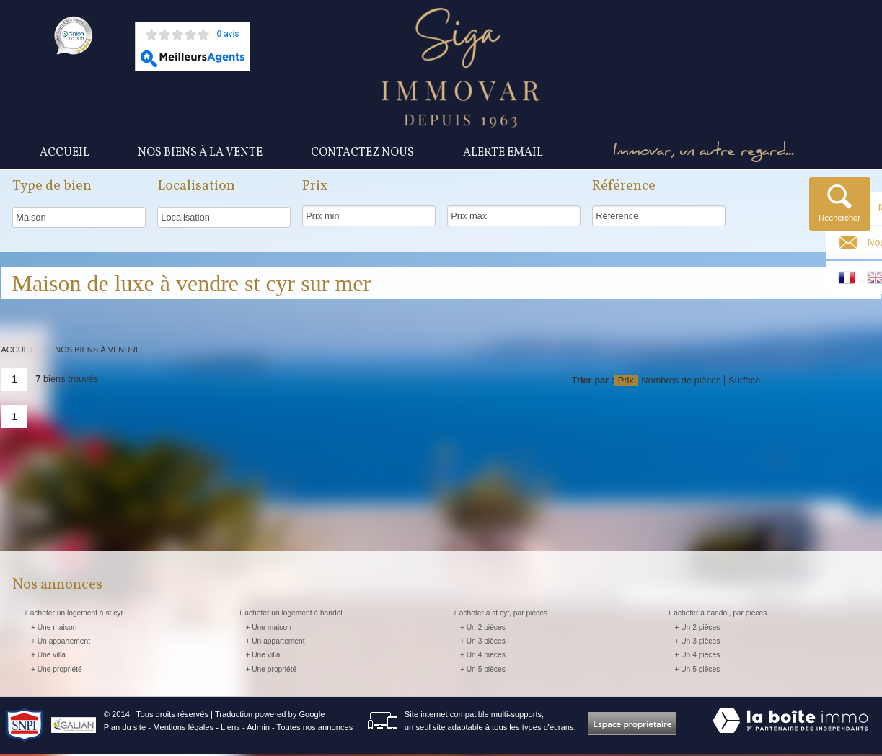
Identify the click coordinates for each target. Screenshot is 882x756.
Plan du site (125, 729)
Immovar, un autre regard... (711, 153)
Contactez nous (362, 153)
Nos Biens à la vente (200, 153)
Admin (258, 729)
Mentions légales (183, 729)
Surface (744, 382)
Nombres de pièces (680, 382)
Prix (626, 382)
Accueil (64, 153)
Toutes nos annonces (315, 729)
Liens (230, 729)
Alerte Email (503, 153)
